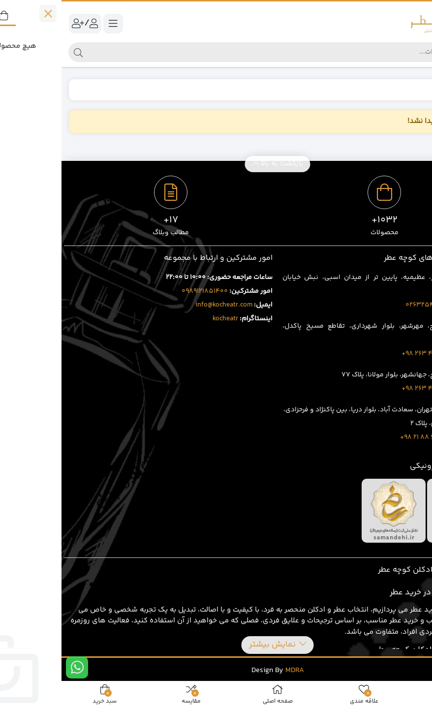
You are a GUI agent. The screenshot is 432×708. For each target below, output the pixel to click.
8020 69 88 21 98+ (366, 437)
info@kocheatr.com (162, 305)
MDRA (233, 670)
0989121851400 (143, 291)
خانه (413, 89)
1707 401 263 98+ (366, 353)
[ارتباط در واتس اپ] (15, 667)
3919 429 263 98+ (366, 388)
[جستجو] (224, 52)
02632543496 (366, 305)
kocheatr (164, 318)
